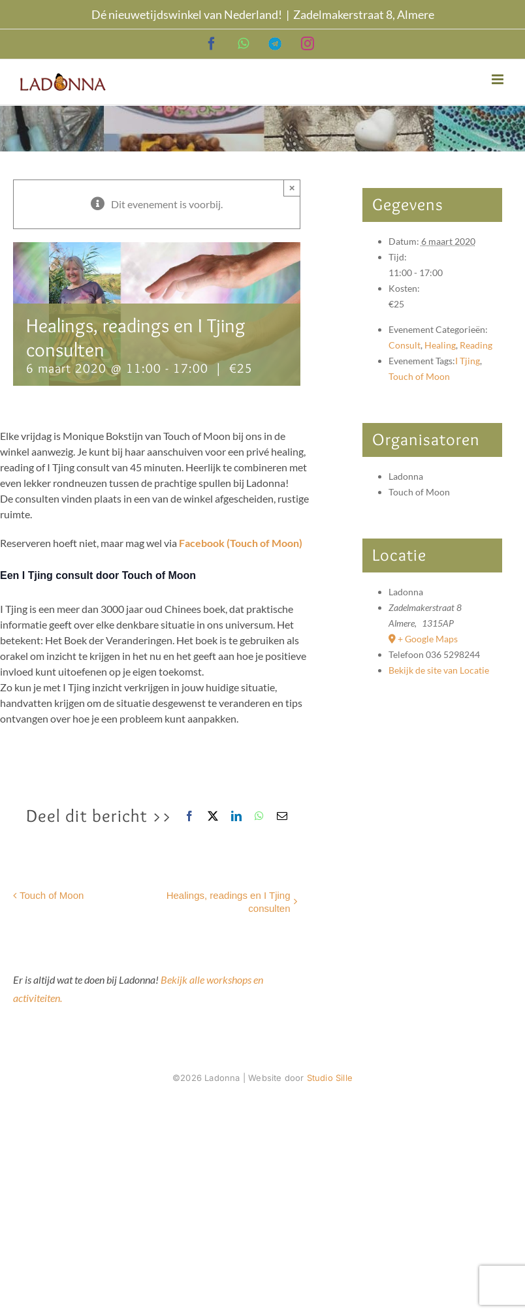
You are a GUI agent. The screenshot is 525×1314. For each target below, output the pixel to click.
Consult (405, 345)
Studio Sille (330, 1077)
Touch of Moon (52, 895)
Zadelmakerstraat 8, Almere (363, 14)
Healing (440, 345)
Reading (476, 345)
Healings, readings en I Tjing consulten (229, 902)
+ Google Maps (428, 638)
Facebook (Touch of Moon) (240, 543)
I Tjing (467, 360)
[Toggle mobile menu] (498, 79)
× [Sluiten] (292, 187)
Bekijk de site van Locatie (439, 670)
